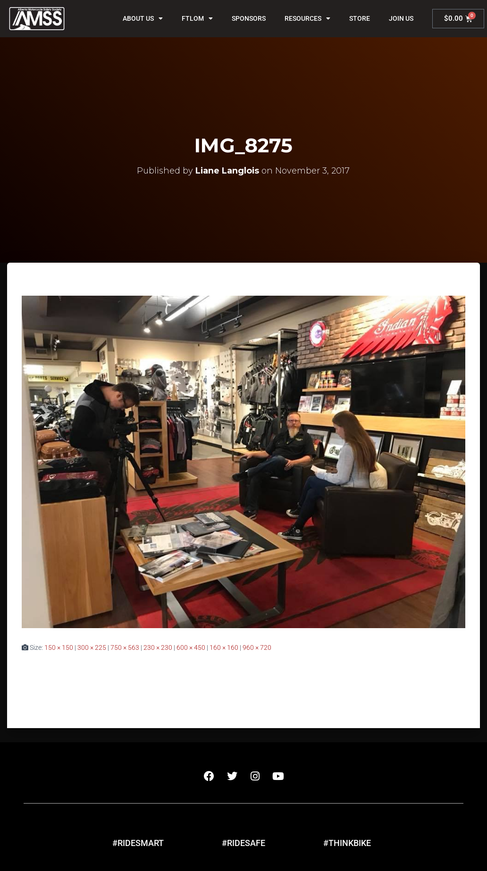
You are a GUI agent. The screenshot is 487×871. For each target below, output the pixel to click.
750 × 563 (124, 647)
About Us (143, 18)
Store (359, 18)
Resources (307, 18)
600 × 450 (190, 647)
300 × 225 (91, 647)
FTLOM (197, 18)
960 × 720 (257, 647)
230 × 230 (157, 647)
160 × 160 (224, 647)
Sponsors (249, 18)
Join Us (401, 18)
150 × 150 (58, 647)
